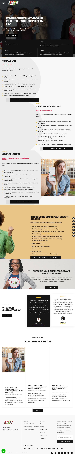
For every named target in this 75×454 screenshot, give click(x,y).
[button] (3, 3)
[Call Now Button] (3, 451)
